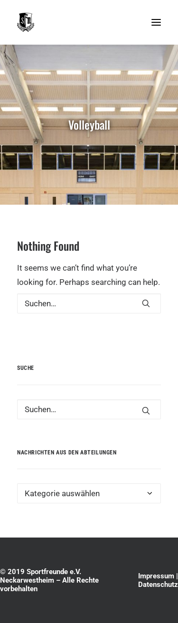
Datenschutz (158, 584)
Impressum (156, 576)
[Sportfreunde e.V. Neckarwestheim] (81, 22)
